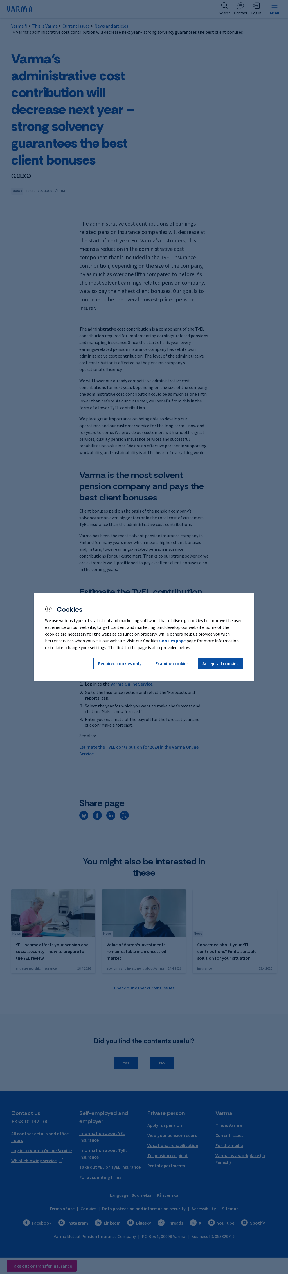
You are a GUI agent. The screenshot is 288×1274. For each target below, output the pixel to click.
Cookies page (172, 640)
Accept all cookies (220, 663)
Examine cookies (172, 663)
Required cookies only (119, 663)
